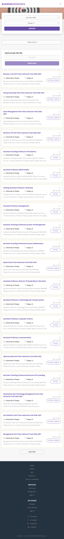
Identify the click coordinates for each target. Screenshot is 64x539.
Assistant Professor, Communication (17, 338)
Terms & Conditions (32, 479)
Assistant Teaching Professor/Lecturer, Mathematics (23, 244)
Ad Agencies (32, 492)
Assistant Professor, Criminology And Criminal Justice (23, 300)
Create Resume (32, 508)
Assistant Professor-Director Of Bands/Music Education (24, 281)
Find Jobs (32, 28)
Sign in (32, 495)
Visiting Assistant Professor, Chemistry (18, 188)
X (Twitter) (33, 520)
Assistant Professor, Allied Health (16, 170)
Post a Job (32, 488)
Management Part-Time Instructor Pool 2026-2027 (22, 434)
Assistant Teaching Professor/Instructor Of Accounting (24, 375)
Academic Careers (22, 536)
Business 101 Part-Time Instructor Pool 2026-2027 (22, 133)
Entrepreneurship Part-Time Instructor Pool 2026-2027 (23, 93)
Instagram (33, 524)
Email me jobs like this (13, 53)
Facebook (33, 516)
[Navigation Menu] (60, 3)
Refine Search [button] (32, 42)
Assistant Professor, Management (16, 206)
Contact (32, 469)
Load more (32, 452)
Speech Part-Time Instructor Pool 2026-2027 (20, 262)
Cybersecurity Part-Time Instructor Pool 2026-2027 (22, 356)
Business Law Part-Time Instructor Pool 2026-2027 (22, 74)
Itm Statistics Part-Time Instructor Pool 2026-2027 (22, 415)
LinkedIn (33, 527)
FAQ (32, 472)
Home (32, 465)
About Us (32, 476)
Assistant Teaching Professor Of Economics (19, 152)
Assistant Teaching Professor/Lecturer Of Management (24, 225)
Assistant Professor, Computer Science (18, 319)
